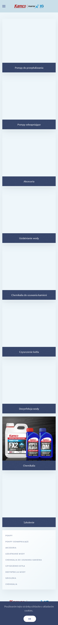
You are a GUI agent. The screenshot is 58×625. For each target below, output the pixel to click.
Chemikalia (11, 584)
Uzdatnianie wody (15, 553)
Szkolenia (10, 578)
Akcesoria (10, 547)
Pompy (9, 535)
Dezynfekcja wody (15, 572)
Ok (29, 619)
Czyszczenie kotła (15, 566)
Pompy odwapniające (17, 541)
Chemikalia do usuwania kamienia (23, 560)
